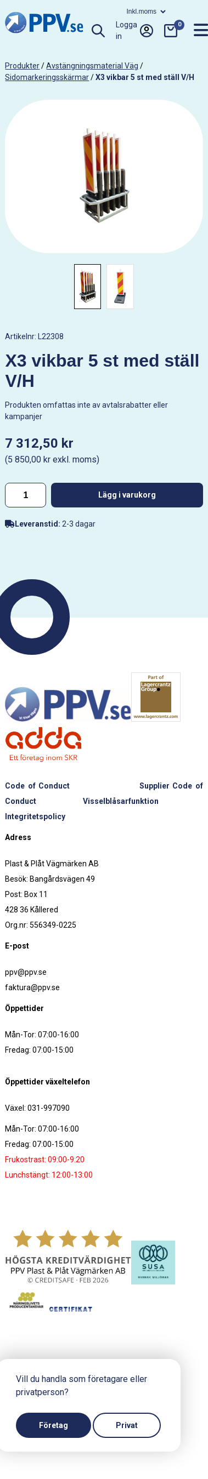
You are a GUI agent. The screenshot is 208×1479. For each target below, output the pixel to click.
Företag (53, 1425)
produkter (22, 65)
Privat (127, 1425)
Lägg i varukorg (127, 494)
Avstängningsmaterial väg (92, 65)
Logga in (134, 30)
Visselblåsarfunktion (121, 801)
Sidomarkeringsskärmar (47, 77)
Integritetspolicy (35, 816)
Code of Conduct (37, 785)
